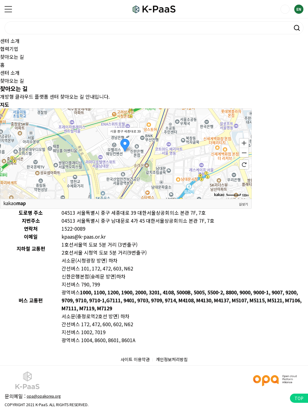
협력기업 (9, 48)
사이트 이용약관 (135, 359)
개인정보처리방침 (172, 359)
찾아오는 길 (12, 56)
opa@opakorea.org (44, 396)
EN (298, 9)
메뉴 (8, 9)
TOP (299, 398)
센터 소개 (10, 40)
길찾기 (243, 204)
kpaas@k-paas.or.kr (84, 236)
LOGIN (285, 9)
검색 (297, 28)
